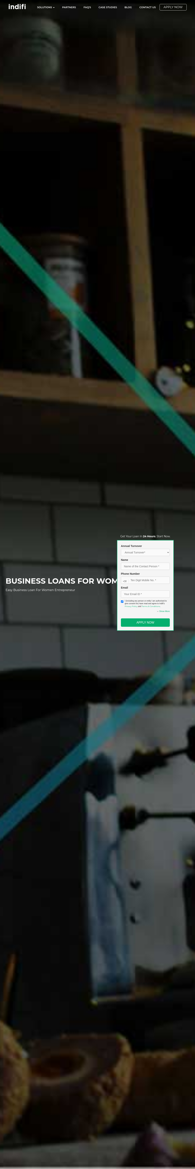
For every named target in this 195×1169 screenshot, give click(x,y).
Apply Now (145, 622)
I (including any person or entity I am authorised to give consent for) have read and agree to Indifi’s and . (144, 604)
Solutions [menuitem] (46, 7)
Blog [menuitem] (128, 7)
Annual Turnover (131, 546)
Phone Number (130, 573)
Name (124, 559)
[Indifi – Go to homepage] (17, 6)
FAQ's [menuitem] (87, 7)
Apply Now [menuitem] (173, 7)
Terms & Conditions (151, 606)
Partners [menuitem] (69, 7)
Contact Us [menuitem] (147, 7)
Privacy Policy (131, 606)
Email (124, 587)
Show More (163, 611)
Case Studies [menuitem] (108, 7)
